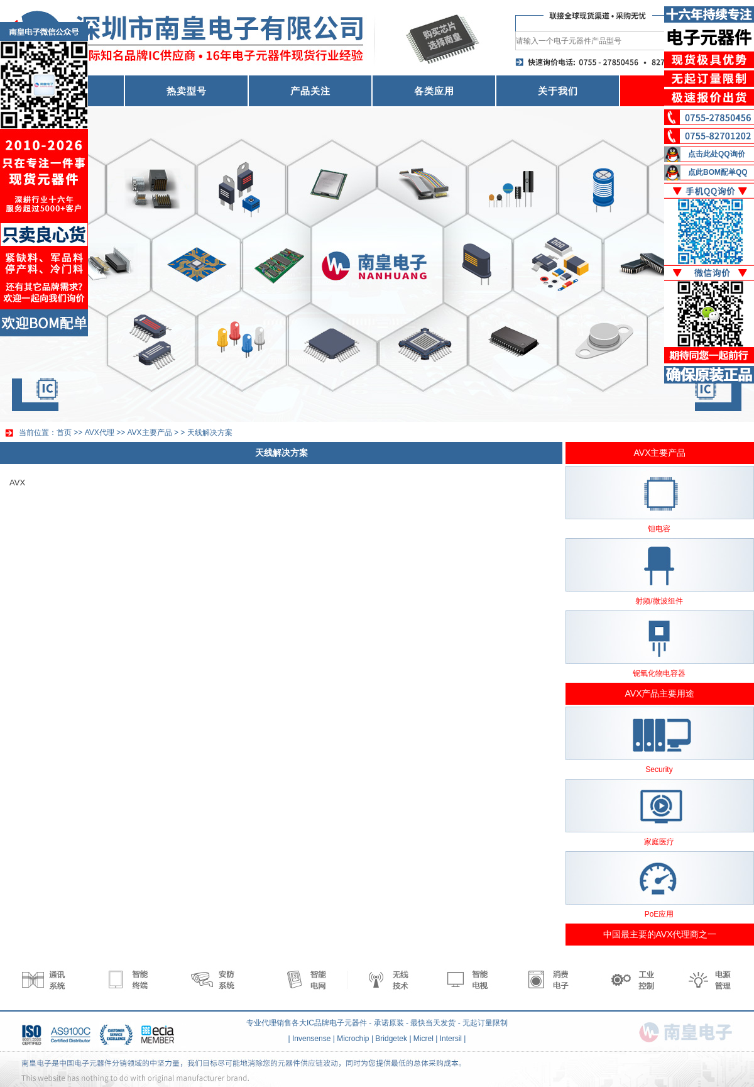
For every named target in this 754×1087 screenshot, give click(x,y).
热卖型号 (187, 91)
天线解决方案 (209, 432)
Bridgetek (391, 1038)
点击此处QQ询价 (716, 154)
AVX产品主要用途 (660, 693)
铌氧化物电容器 (659, 673)
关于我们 (558, 91)
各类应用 (434, 91)
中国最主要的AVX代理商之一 (660, 934)
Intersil (451, 1038)
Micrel (423, 1038)
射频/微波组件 (658, 601)
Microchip (353, 1038)
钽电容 (659, 528)
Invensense (311, 1038)
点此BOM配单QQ (718, 172)
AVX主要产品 (150, 432)
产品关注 (310, 91)
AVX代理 (99, 432)
